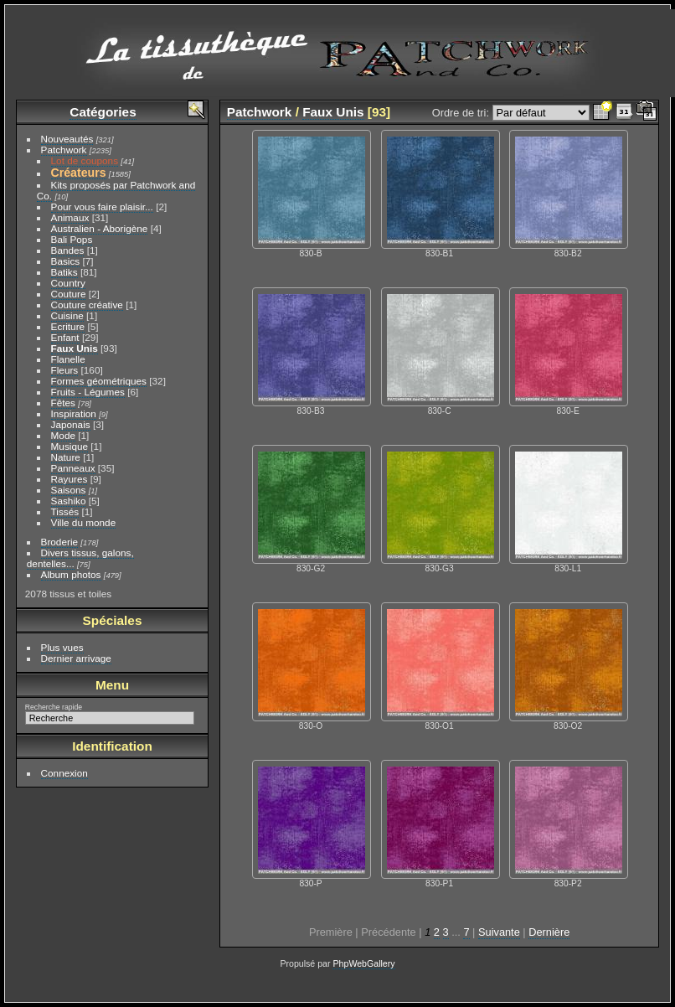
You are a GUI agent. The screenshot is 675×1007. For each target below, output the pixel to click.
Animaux (70, 217)
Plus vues (62, 647)
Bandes (68, 250)
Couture (68, 293)
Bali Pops (72, 239)
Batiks (64, 271)
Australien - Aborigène (99, 228)
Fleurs (65, 369)
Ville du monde (83, 522)
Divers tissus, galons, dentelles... (80, 558)
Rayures (69, 478)
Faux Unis (74, 348)
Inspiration (73, 413)
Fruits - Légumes (88, 391)
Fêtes (63, 402)
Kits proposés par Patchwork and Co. (116, 190)
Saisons (68, 489)
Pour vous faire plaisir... (102, 206)
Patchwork (64, 149)
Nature (65, 457)
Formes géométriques (99, 380)
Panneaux (73, 467)
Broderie (59, 541)
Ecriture (68, 326)
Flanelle (68, 359)
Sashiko (68, 500)
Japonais (70, 424)
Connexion (64, 772)
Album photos (71, 574)
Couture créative (87, 304)
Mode (63, 435)
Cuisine (67, 315)
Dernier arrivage (76, 658)
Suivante (499, 932)
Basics (65, 261)
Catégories (103, 112)
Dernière (548, 932)
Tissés (65, 511)
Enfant (65, 337)
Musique (69, 446)
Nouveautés (67, 138)
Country (68, 282)
